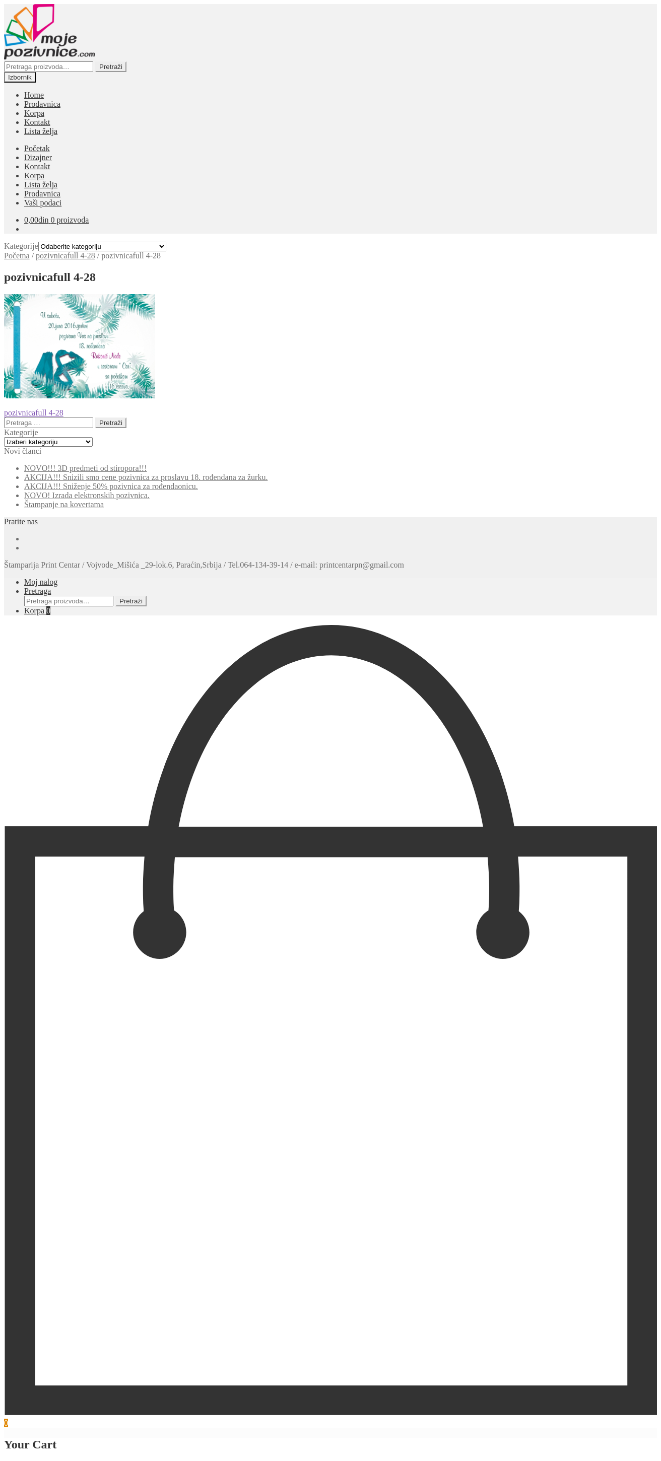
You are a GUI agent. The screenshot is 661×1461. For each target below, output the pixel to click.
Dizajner (38, 157)
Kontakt (37, 122)
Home (34, 95)
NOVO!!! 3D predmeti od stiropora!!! (85, 468)
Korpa (34, 113)
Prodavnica (42, 104)
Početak (37, 148)
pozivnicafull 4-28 (65, 255)
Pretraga (37, 591)
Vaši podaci (42, 202)
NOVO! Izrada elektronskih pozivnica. (87, 495)
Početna (17, 255)
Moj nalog (40, 582)
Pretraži (110, 67)
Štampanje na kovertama (64, 504)
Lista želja (40, 131)
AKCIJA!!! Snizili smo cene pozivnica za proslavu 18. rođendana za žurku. (146, 477)
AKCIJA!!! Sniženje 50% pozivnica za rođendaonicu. (111, 486)
